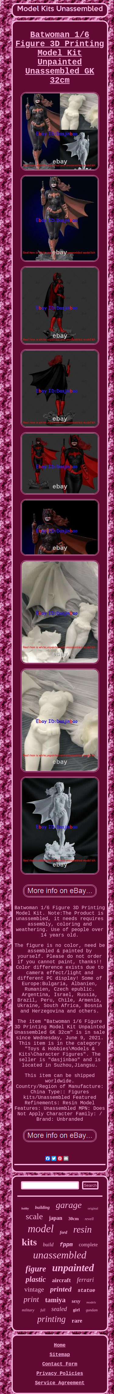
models (91, 1302)
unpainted (73, 1267)
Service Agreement (60, 1383)
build (48, 1244)
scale (34, 1216)
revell (89, 1218)
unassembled (60, 1255)
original (93, 1208)
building (42, 1207)
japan (55, 1218)
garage (69, 1205)
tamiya (55, 1300)
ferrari (85, 1279)
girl (76, 1309)
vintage (34, 1289)
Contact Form (59, 1364)
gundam (92, 1310)
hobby (25, 1208)
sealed (59, 1309)
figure (36, 1268)
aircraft (61, 1280)
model (41, 1229)
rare (77, 1320)
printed (61, 1289)
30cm (73, 1218)
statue (86, 1290)
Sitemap (60, 1355)
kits (29, 1242)
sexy (76, 1301)
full (42, 1310)
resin (82, 1229)
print (31, 1299)
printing (51, 1319)
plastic (36, 1279)
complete (88, 1244)
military (28, 1310)
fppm (66, 1245)
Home (59, 1345)
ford (63, 1232)
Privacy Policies (59, 1373)
